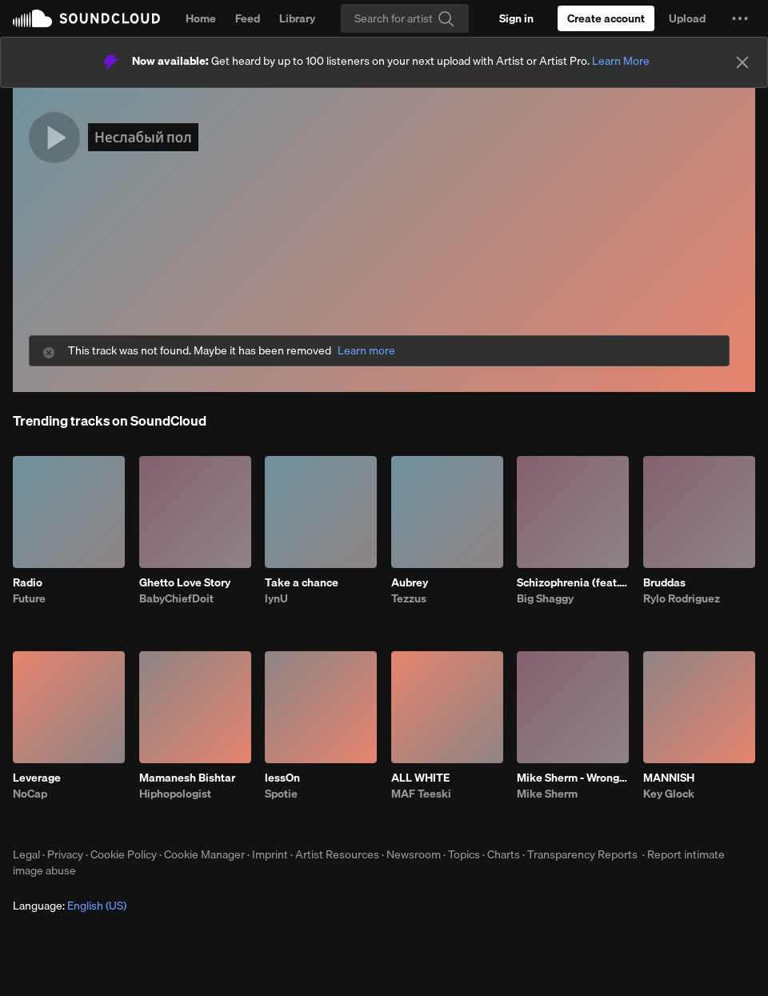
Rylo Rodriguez (681, 598)
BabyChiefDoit (176, 598)
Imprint (270, 854)
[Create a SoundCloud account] (606, 18)
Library (297, 18)
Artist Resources (337, 854)
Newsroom (413, 854)
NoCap (30, 794)
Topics (464, 854)
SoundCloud (86, 18)
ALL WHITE (420, 778)
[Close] (742, 62)
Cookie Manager (204, 854)
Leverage (37, 778)
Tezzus (408, 598)
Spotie (281, 794)
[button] (740, 18)
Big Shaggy (545, 598)
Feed (247, 18)
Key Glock (668, 794)
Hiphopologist (175, 794)
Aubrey (409, 582)
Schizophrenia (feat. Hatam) (573, 582)
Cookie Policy (123, 854)
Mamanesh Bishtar (187, 778)
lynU (276, 598)
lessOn (282, 778)
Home (201, 18)
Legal (26, 854)
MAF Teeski (421, 794)
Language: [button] (69, 905)
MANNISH (668, 778)
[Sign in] (516, 18)
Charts (503, 854)
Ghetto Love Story (184, 582)
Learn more (366, 350)
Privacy (65, 854)
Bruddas (664, 582)
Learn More (621, 61)
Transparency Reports (582, 854)
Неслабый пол (143, 137)
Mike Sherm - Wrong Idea (573, 778)
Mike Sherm (547, 794)
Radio (27, 582)
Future (29, 598)
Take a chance (301, 582)
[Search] (405, 18)
